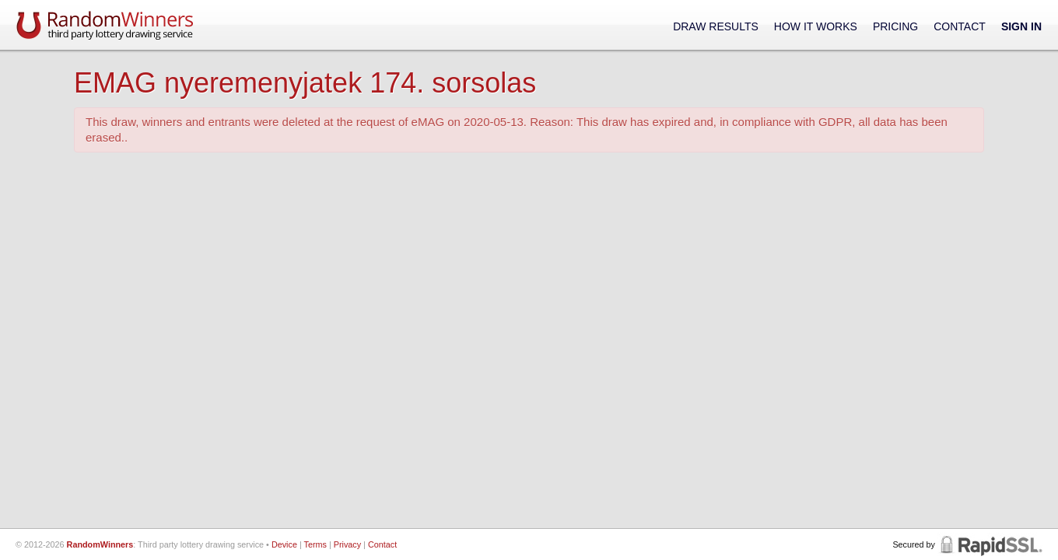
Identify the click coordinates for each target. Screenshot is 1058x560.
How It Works (815, 26)
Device (284, 544)
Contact (960, 26)
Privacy (347, 544)
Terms (315, 544)
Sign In (1021, 26)
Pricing (895, 26)
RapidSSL (989, 544)
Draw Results (715, 26)
